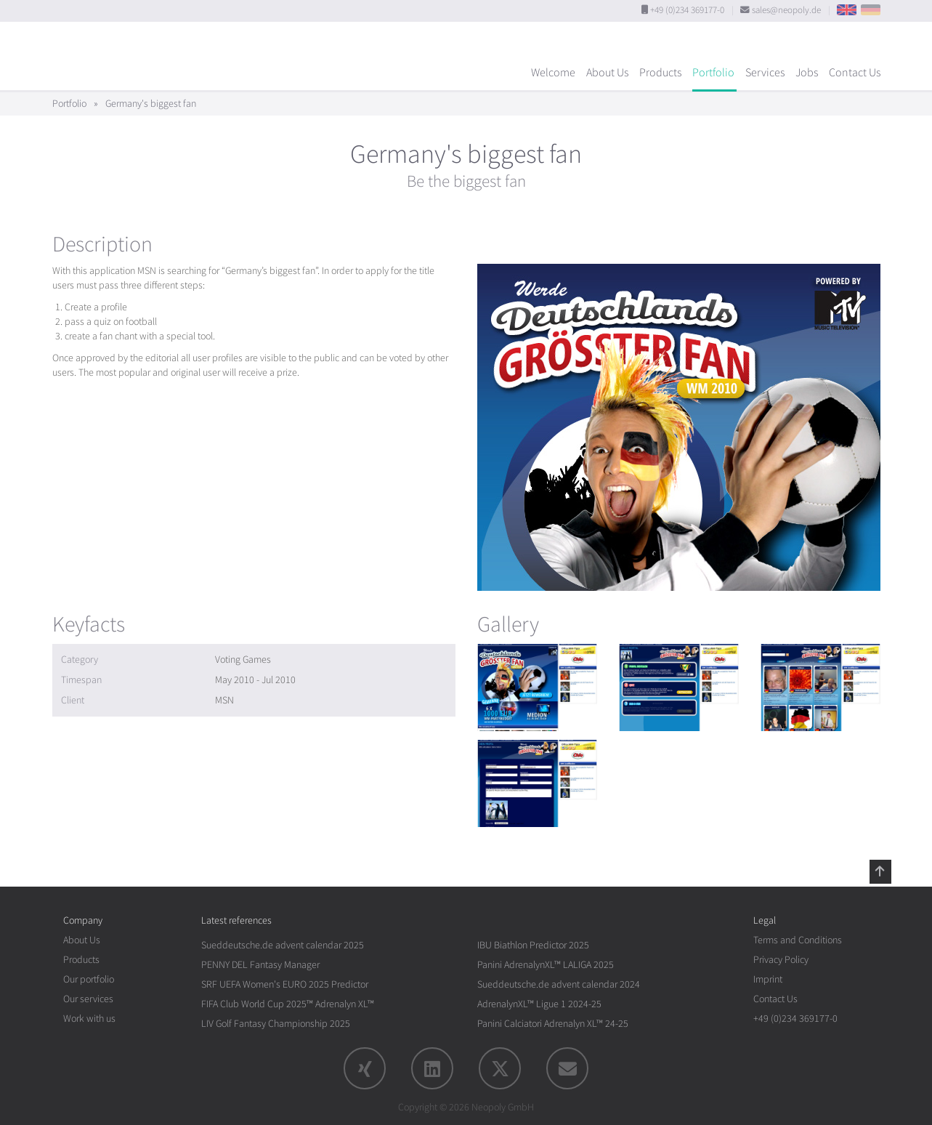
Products (660, 72)
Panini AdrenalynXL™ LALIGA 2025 (545, 965)
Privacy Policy (781, 959)
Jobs (806, 72)
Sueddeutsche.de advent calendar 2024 (558, 984)
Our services (88, 999)
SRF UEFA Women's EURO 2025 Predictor (284, 984)
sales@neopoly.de (786, 10)
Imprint (767, 979)
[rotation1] (537, 687)
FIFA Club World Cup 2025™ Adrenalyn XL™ (287, 1004)
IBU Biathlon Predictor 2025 (533, 945)
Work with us (89, 1018)
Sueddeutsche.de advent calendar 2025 (282, 945)
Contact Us (854, 72)
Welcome (553, 72)
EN (846, 9)
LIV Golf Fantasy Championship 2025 (275, 1023)
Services (765, 72)
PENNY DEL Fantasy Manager (260, 965)
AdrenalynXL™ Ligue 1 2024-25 (539, 1004)
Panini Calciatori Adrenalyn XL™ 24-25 (552, 1023)
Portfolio (713, 72)
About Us (607, 72)
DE (870, 9)
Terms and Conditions (797, 940)
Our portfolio (88, 979)
